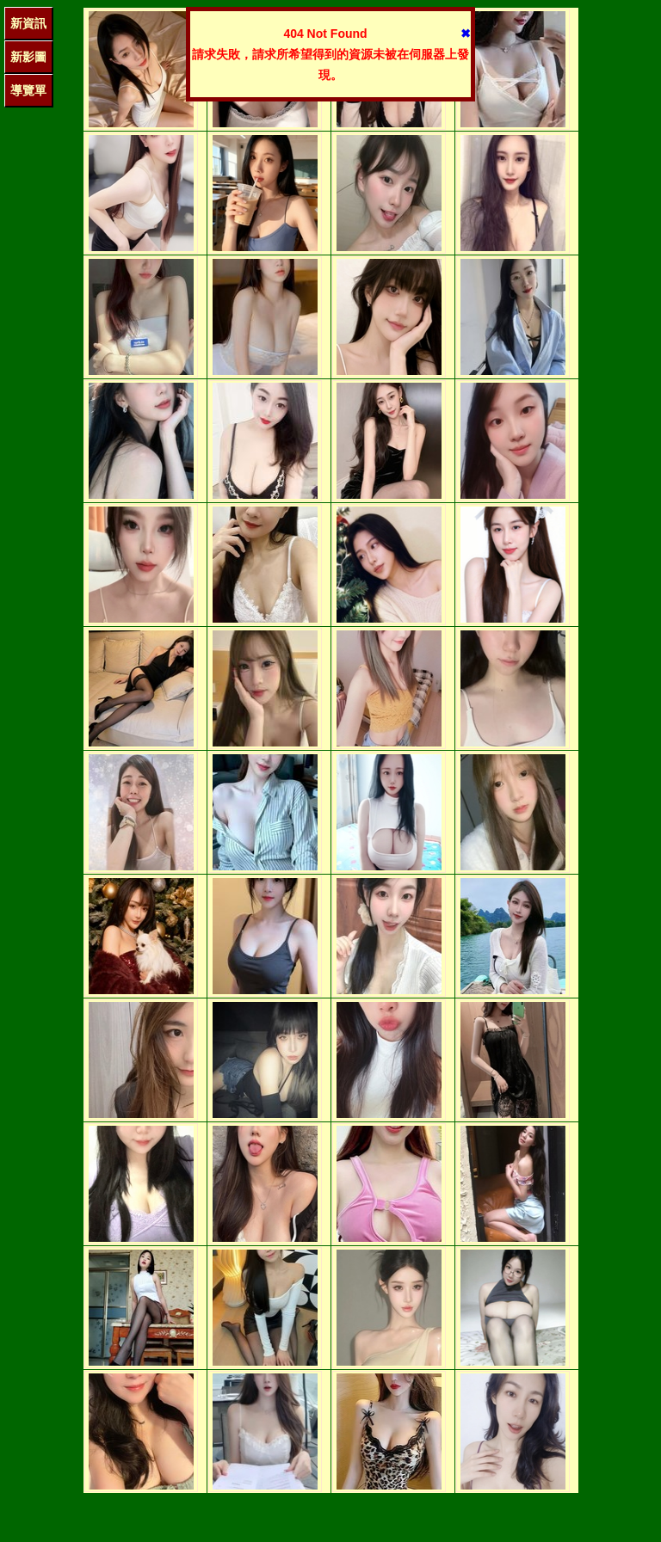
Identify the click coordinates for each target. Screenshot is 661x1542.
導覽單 (28, 90)
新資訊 (28, 23)
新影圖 (28, 57)
